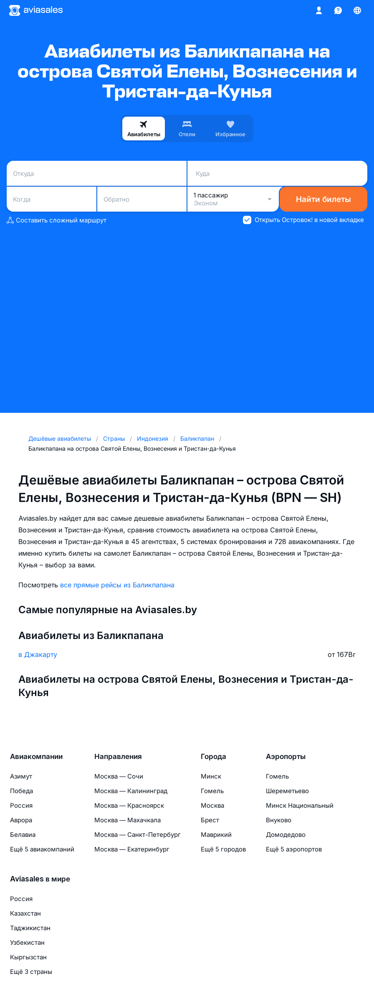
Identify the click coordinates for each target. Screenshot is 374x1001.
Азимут (21, 776)
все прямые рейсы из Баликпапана (117, 585)
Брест (210, 820)
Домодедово (286, 835)
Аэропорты (286, 756)
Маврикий (216, 835)
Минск (211, 776)
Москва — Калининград (130, 791)
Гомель (212, 791)
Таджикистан (30, 928)
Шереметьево (287, 791)
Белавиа (22, 835)
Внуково (278, 820)
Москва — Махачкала (127, 820)
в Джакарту (37, 654)
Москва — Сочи (118, 776)
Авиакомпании (36, 756)
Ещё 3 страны (31, 972)
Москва (212, 805)
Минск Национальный (300, 805)
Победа (21, 791)
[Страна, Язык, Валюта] (357, 10)
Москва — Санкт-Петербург (137, 835)
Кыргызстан (28, 957)
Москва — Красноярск (129, 805)
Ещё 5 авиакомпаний (42, 849)
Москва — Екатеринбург (131, 849)
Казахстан (25, 913)
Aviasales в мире (40, 879)
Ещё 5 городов (223, 849)
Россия (21, 805)
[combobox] (97, 173)
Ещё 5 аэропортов (294, 849)
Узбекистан (27, 942)
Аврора (21, 820)
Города (213, 756)
